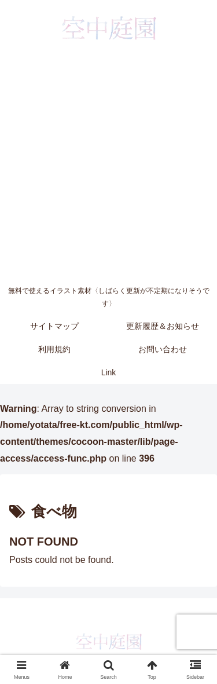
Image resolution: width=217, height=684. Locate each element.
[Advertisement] (108, 166)
